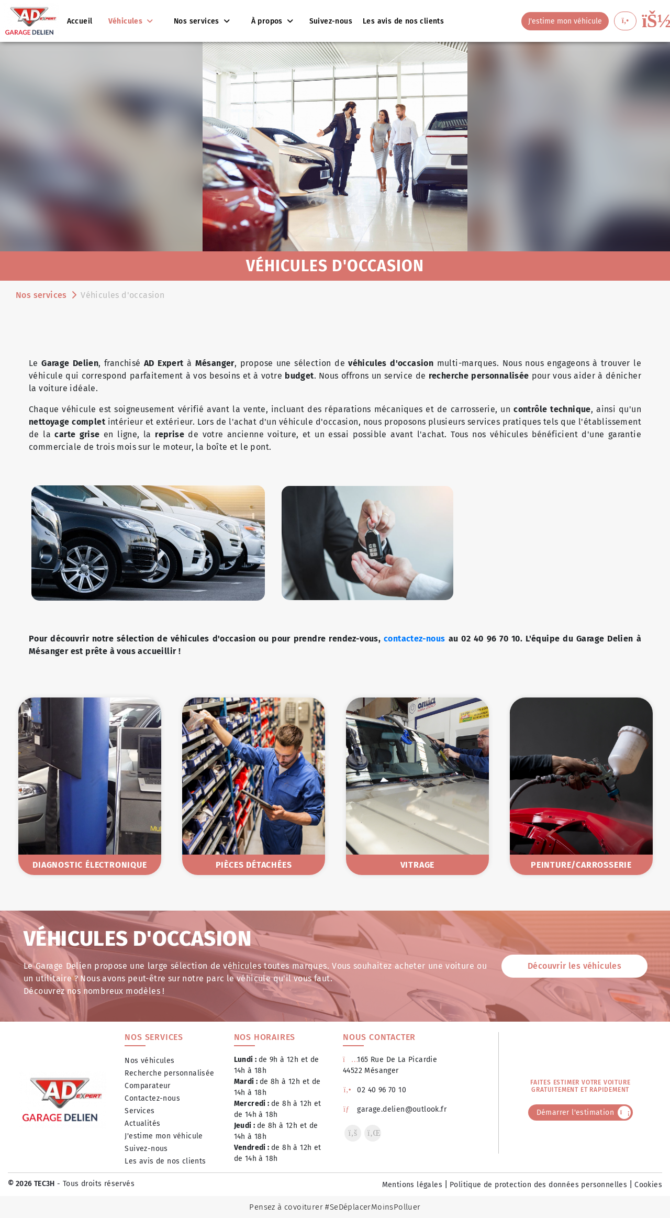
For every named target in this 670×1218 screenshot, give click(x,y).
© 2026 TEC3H (31, 1183)
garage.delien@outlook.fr (394, 1109)
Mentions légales (412, 1184)
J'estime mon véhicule (164, 1136)
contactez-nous (414, 639)
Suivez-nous (146, 1148)
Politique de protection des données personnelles (538, 1184)
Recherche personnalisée (169, 1073)
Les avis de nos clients (165, 1161)
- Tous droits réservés (95, 1183)
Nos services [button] (197, 21)
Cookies (648, 1184)
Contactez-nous (152, 1098)
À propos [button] (268, 21)
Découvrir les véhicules (574, 966)
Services (139, 1110)
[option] (89, 786)
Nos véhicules (149, 1060)
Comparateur (147, 1085)
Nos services (41, 295)
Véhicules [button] (126, 21)
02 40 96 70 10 (374, 1090)
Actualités (142, 1123)
